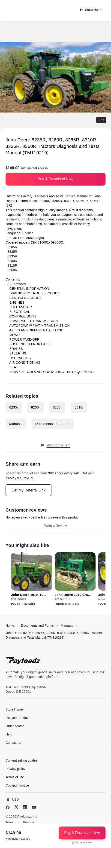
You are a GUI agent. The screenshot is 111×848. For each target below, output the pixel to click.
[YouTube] (34, 807)
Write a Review (55, 526)
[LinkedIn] (25, 807)
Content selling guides (21, 760)
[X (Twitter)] (16, 807)
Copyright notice (17, 785)
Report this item (55, 445)
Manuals (15, 424)
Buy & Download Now (55, 179)
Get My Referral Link (28, 490)
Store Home (90, 10)
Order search (15, 726)
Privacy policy (15, 769)
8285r (57, 407)
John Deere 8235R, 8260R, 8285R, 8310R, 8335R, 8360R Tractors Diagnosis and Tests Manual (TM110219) (54, 635)
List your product (18, 718)
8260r (35, 407)
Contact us (13, 742)
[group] (31, 579)
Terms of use (15, 777)
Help (9, 734)
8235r (13, 407)
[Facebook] (8, 807)
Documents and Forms (52, 424)
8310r (79, 407)
